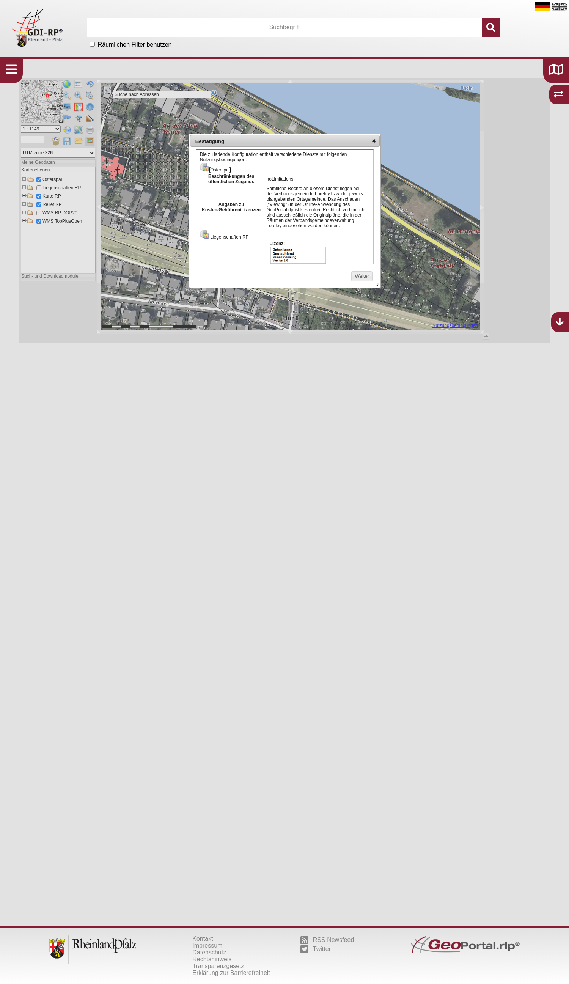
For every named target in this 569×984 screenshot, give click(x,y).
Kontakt (202, 938)
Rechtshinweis (211, 959)
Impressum (207, 945)
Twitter (315, 949)
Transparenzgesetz (218, 966)
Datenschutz (209, 952)
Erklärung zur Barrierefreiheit (231, 973)
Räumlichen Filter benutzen (135, 44)
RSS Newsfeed (327, 940)
